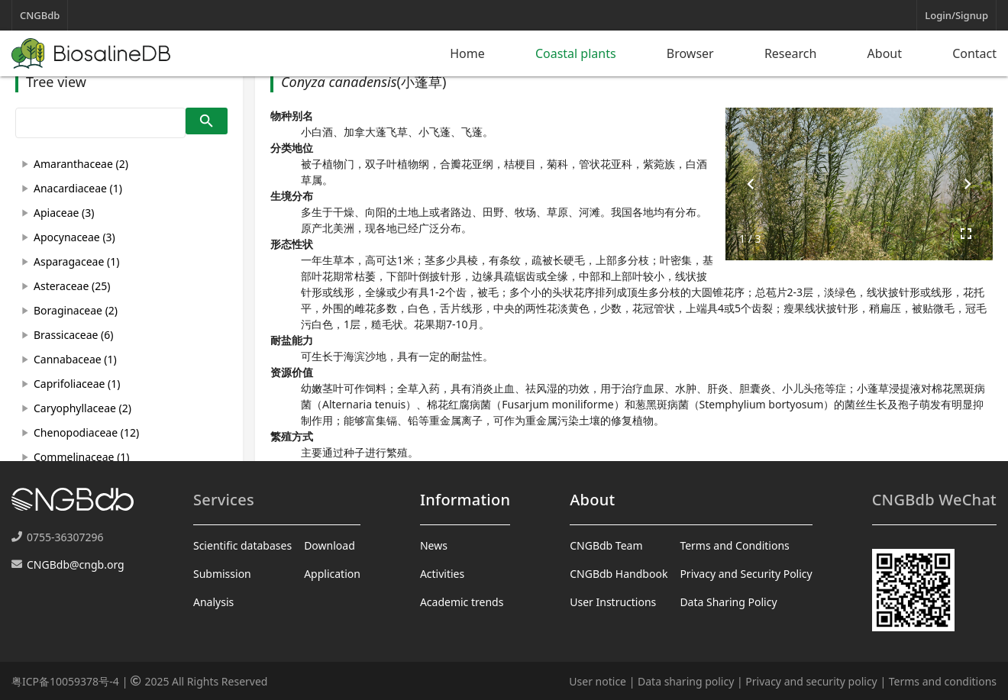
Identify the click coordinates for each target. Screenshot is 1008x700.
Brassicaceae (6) (73, 334)
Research (790, 53)
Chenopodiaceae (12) (86, 432)
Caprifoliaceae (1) (77, 383)
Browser (690, 53)
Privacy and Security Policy (746, 573)
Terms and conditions (943, 681)
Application (332, 573)
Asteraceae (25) (72, 286)
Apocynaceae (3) (74, 237)
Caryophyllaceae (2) (82, 408)
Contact (974, 53)
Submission (222, 573)
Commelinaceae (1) (82, 457)
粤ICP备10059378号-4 (65, 681)
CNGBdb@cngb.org (75, 564)
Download (329, 545)
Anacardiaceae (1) (78, 188)
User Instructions (613, 602)
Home (467, 53)
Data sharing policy (686, 681)
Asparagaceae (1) (76, 261)
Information (465, 499)
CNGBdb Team (606, 545)
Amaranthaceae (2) (81, 163)
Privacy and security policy (811, 681)
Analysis (213, 602)
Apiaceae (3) (64, 212)
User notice (597, 681)
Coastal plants (575, 53)
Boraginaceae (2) (76, 310)
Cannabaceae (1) (75, 359)
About (884, 53)
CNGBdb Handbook (618, 573)
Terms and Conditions (734, 545)
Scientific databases (242, 545)
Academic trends (462, 602)
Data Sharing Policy (728, 602)
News (433, 545)
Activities (442, 573)
